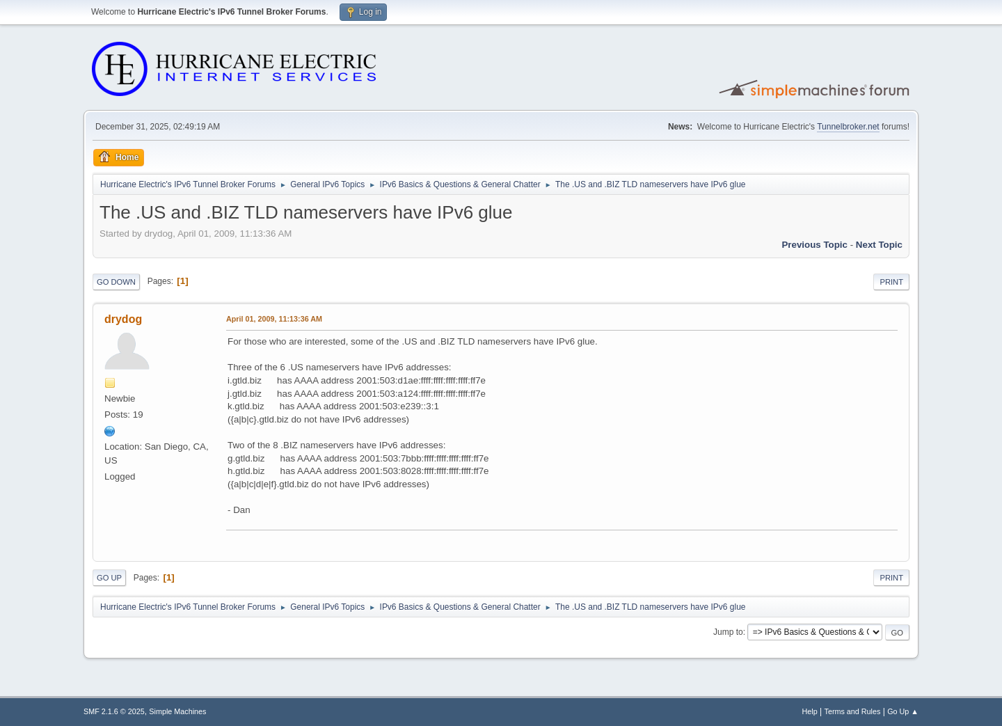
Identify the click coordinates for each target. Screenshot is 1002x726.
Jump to (728, 632)
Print (891, 282)
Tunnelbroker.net (848, 127)
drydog (123, 319)
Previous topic (814, 244)
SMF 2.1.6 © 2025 (114, 711)
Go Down (116, 282)
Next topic (879, 244)
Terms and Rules (853, 711)
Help (810, 711)
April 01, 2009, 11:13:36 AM (274, 319)
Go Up (109, 578)
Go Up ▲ (902, 711)
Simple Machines (177, 711)
